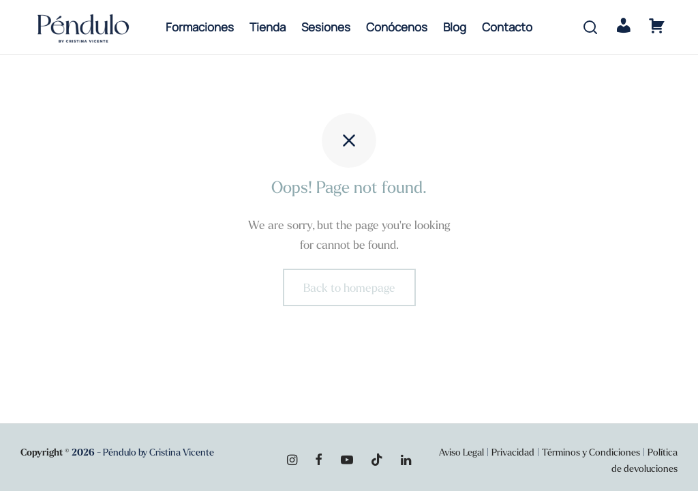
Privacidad (512, 452)
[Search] (590, 27)
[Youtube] (346, 460)
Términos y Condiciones (592, 452)
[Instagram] (292, 460)
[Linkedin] (405, 460)
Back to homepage (349, 288)
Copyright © (45, 452)
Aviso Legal (461, 452)
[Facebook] (318, 460)
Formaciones (200, 27)
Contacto (507, 27)
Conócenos (396, 27)
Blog (454, 27)
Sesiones (325, 27)
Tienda (267, 27)
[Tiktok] (377, 460)
